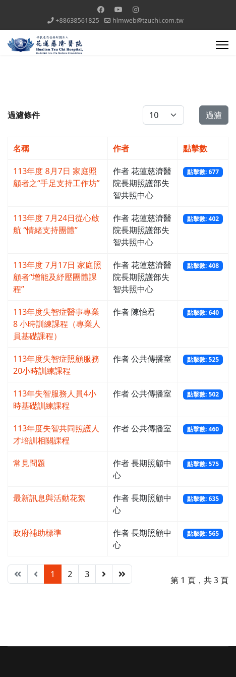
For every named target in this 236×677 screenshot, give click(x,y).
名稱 (21, 148)
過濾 (214, 115)
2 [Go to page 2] (70, 574)
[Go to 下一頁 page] (103, 574)
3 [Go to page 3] (87, 574)
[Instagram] (136, 9)
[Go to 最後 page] (122, 574)
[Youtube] (118, 9)
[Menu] (222, 45)
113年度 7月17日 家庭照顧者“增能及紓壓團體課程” (57, 277)
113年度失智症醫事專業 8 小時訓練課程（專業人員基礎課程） (56, 324)
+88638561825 (77, 20)
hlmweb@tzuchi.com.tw (148, 20)
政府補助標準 (37, 532)
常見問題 (29, 463)
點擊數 (195, 148)
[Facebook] (100, 9)
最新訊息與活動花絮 (49, 497)
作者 (121, 148)
